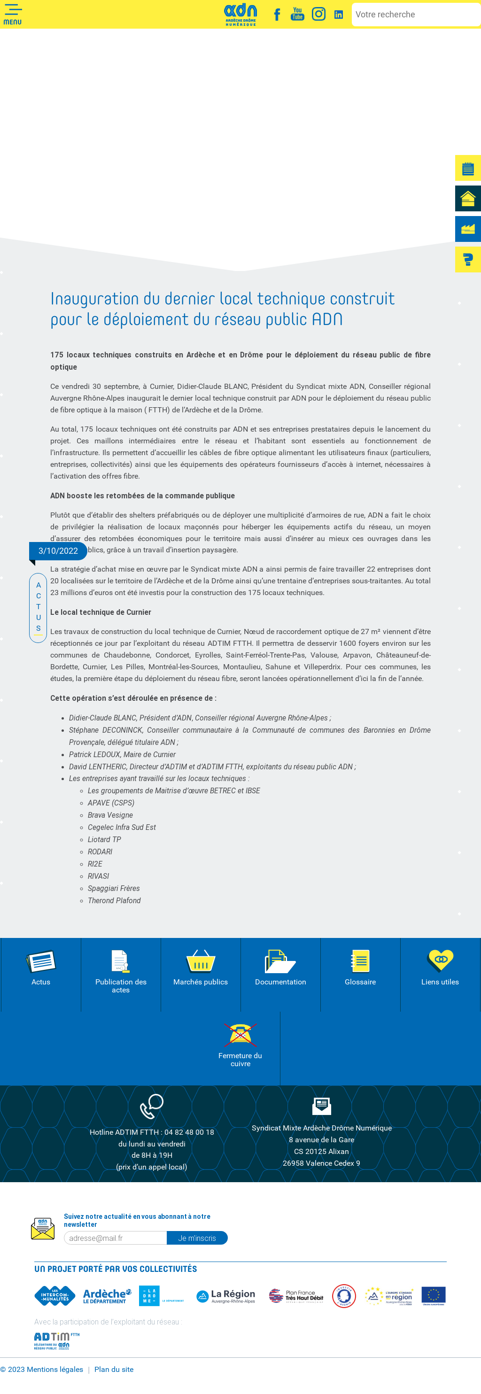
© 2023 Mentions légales (41, 1369)
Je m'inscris (203, 1238)
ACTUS (38, 608)
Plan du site (113, 1369)
